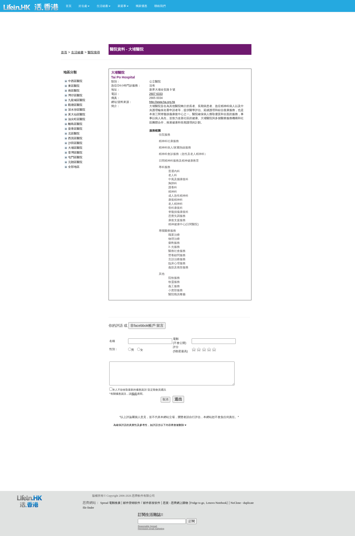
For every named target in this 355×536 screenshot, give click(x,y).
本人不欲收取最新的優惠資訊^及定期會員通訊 (139, 389)
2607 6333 (156, 94)
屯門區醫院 (75, 157)
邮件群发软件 (151, 503)
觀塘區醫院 (75, 105)
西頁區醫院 (75, 138)
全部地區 (74, 166)
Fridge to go (197, 503)
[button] (84, 6)
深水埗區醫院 (76, 109)
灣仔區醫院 (75, 95)
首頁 (68, 6)
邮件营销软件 (131, 503)
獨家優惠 (141, 6)
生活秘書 (77, 52)
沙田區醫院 (75, 143)
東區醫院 (74, 85)
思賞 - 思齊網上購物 (175, 503)
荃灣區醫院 (75, 152)
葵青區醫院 (75, 128)
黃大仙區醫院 (76, 114)
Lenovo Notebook (216, 503)
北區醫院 (74, 133)
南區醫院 (74, 90)
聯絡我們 (160, 6)
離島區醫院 (75, 124)
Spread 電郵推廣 (110, 503)
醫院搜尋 (94, 52)
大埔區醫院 (75, 147)
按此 (134, 393)
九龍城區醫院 (76, 100)
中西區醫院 (75, 81)
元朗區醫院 (75, 162)
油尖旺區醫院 (76, 119)
